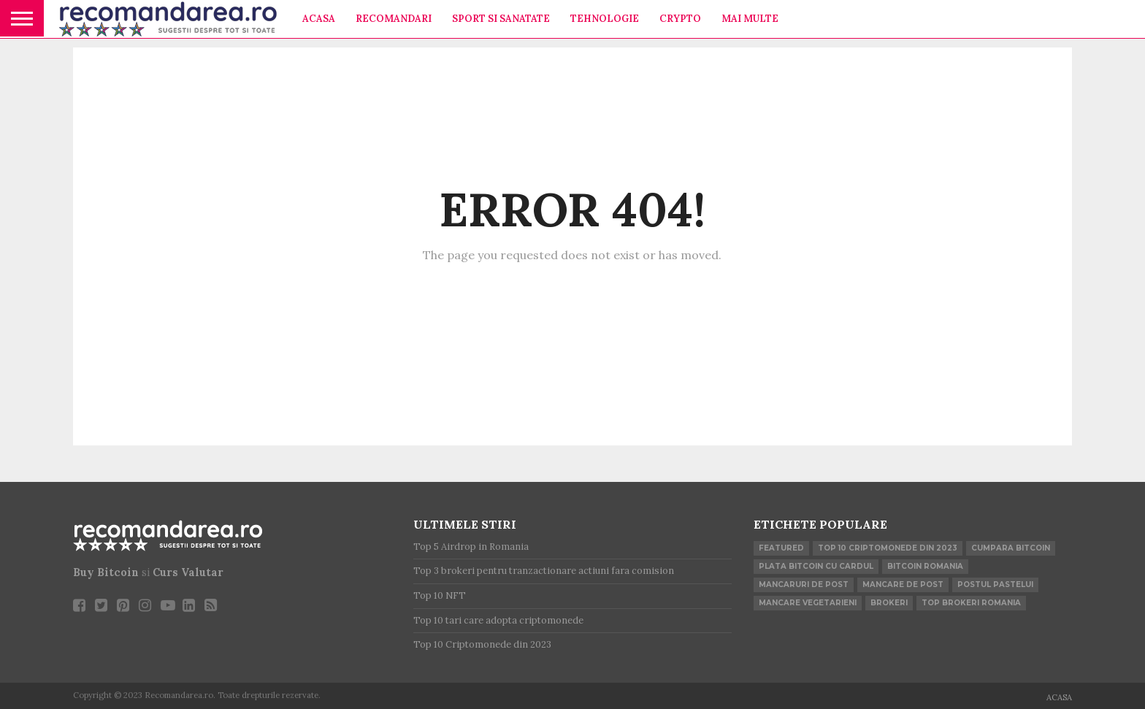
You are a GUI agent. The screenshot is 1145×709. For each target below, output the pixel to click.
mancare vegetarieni (808, 603)
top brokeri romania (971, 603)
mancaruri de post (804, 584)
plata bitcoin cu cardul (816, 566)
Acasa (318, 18)
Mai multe (749, 18)
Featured (781, 548)
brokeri (889, 603)
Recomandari (394, 18)
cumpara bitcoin (1010, 548)
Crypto (680, 18)
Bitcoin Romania (925, 566)
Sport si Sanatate (501, 18)
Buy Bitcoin (106, 572)
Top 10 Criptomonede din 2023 (887, 548)
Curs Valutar (188, 572)
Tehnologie (604, 18)
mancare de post (902, 584)
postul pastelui (995, 584)
